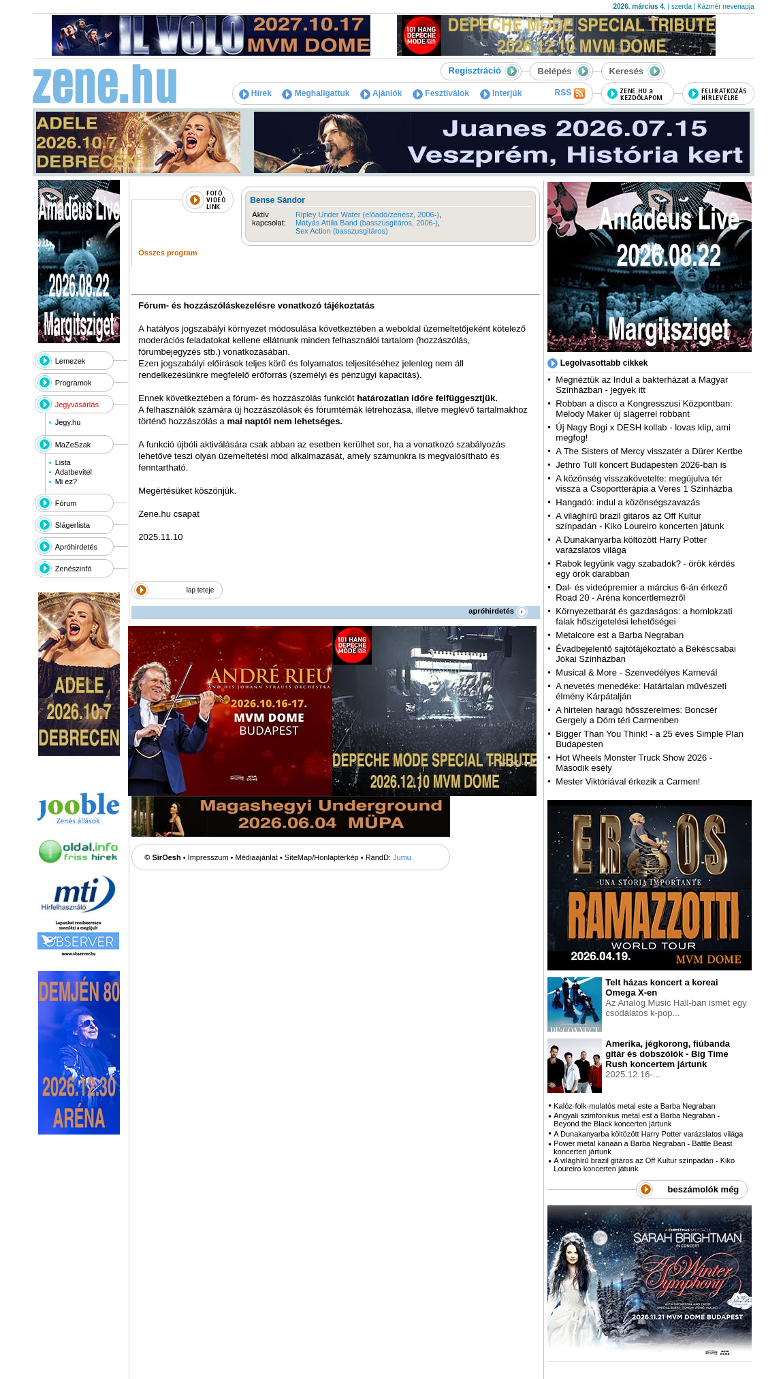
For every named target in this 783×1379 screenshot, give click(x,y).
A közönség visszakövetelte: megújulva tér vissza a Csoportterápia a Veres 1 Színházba (644, 483)
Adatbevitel (73, 472)
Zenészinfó (73, 569)
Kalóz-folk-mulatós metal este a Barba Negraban (634, 1106)
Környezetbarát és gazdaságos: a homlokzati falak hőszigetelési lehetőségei (644, 616)
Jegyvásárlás (77, 404)
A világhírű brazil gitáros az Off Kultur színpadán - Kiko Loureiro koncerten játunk (640, 521)
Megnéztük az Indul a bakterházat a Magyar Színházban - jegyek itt (642, 385)
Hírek (255, 93)
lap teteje (200, 590)
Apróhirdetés (76, 547)
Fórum (66, 503)
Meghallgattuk (315, 93)
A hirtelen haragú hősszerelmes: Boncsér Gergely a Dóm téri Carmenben (636, 715)
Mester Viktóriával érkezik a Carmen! (628, 781)
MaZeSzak (73, 445)
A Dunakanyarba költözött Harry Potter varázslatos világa (648, 1134)
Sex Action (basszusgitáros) (341, 231)
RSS (569, 93)
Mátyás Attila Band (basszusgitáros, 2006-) (366, 223)
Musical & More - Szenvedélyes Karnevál (636, 672)
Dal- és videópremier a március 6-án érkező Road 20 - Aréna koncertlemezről (641, 592)
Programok (73, 383)
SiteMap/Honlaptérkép (322, 857)
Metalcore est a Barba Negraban (620, 635)
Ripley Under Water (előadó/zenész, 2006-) (367, 214)
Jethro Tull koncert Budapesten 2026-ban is (641, 465)
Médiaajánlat (257, 857)
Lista (63, 462)
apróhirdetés (498, 611)
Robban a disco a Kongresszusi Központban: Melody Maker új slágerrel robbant (644, 408)
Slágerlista (72, 525)
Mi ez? (66, 481)
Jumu (402, 857)
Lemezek (70, 361)
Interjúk (501, 93)
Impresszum (208, 857)
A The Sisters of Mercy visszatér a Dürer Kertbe (649, 451)
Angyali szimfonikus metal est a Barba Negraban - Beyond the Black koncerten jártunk (637, 1119)
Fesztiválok (441, 93)
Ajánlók (381, 93)
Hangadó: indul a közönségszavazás (628, 502)
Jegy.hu (68, 422)
